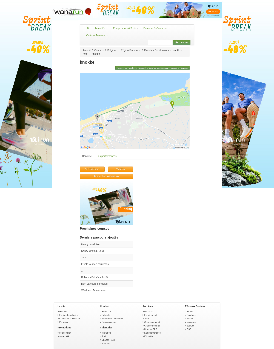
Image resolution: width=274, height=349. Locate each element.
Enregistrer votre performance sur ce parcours (159, 68)
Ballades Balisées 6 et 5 (94, 277)
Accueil (86, 50)
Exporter (184, 68)
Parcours (148, 311)
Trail (104, 336)
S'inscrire (120, 169)
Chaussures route (152, 322)
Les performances (106, 156)
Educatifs (148, 336)
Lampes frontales (152, 333)
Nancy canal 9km (90, 244)
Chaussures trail (152, 326)
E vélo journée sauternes (95, 264)
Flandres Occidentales (156, 50)
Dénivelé (87, 156)
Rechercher (181, 42)
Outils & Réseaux (97, 35)
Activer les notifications (106, 176)
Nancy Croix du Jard (92, 251)
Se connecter (92, 169)
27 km (84, 257)
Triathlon (106, 343)
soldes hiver (65, 333)
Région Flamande (131, 50)
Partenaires (64, 322)
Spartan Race (108, 340)
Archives (147, 306)
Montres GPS (150, 329)
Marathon (106, 333)
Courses (99, 50)
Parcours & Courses (155, 28)
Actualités (101, 28)
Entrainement (150, 315)
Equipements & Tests (125, 28)
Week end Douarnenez (94, 290)
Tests (146, 318)
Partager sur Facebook (126, 68)
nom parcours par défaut (94, 283)
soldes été (64, 336)
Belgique (112, 50)
